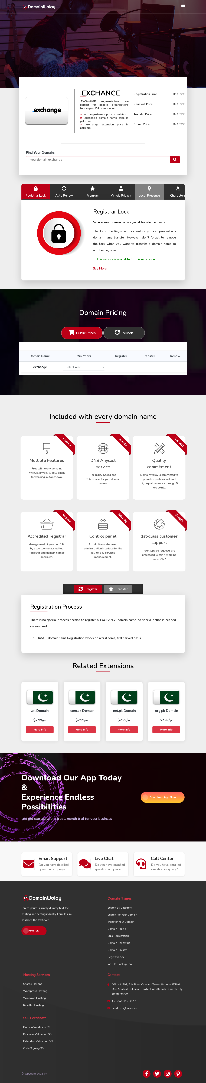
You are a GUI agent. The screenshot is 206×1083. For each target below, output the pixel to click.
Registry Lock (115, 957)
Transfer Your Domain (120, 922)
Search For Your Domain (122, 915)
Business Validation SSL (38, 1034)
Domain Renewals (118, 943)
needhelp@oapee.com (125, 1008)
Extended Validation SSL (38, 1041)
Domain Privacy (117, 950)
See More (100, 268)
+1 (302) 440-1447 (124, 1001)
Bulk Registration (118, 936)
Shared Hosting (32, 984)
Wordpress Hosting (35, 991)
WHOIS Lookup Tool (120, 964)
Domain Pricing (116, 929)
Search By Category (119, 908)
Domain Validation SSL (37, 1027)
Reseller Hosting (33, 1005)
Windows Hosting (34, 998)
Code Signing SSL (34, 1048)
